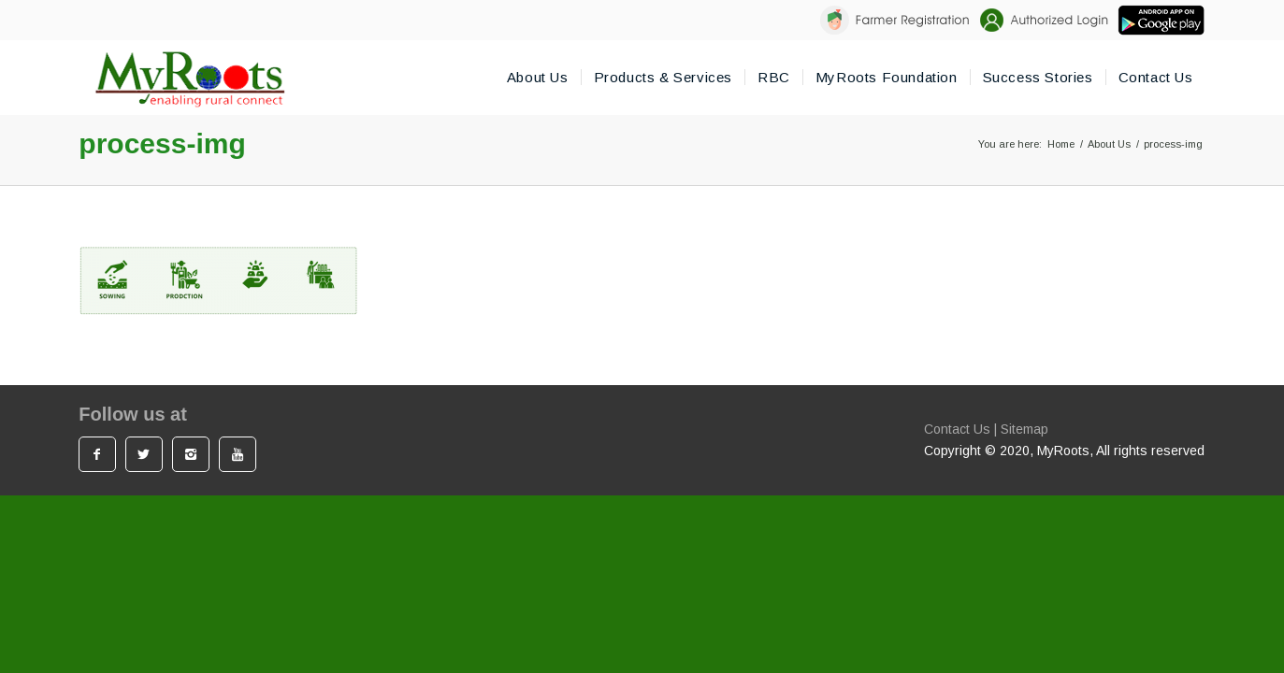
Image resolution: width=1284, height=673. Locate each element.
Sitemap (1024, 429)
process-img (162, 143)
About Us (1109, 144)
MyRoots (1063, 450)
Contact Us (957, 429)
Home (1061, 144)
